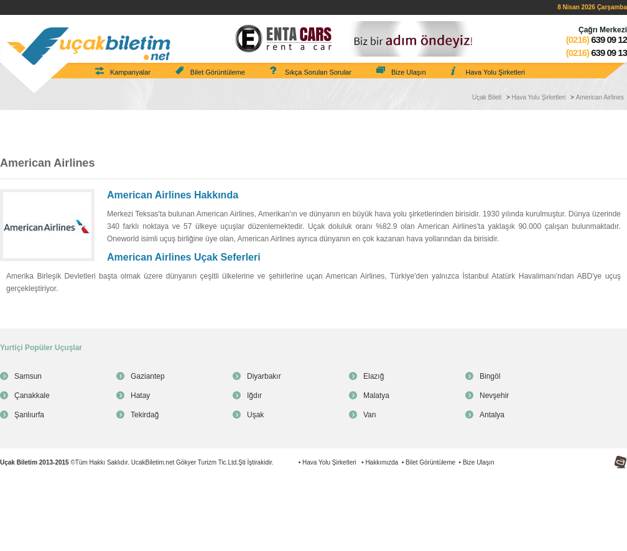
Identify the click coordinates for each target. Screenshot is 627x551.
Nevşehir (494, 395)
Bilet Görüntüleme (217, 72)
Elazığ (373, 376)
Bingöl (490, 376)
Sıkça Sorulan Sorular (318, 72)
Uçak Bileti (486, 97)
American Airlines (600, 97)
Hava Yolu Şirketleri (495, 72)
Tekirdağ (145, 414)
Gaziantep (148, 376)
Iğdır (254, 395)
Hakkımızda (381, 462)
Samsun (28, 376)
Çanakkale (32, 395)
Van (369, 414)
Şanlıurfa (29, 414)
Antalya (492, 414)
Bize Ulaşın (408, 72)
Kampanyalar (130, 72)
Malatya (376, 395)
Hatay (140, 395)
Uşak (255, 414)
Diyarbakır (264, 376)
